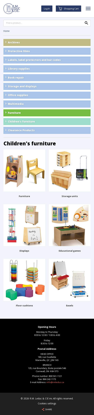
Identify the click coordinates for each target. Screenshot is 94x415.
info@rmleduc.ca (55, 382)
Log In (47, 8)
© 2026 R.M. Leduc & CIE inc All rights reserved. (47, 398)
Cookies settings (47, 403)
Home (6, 30)
